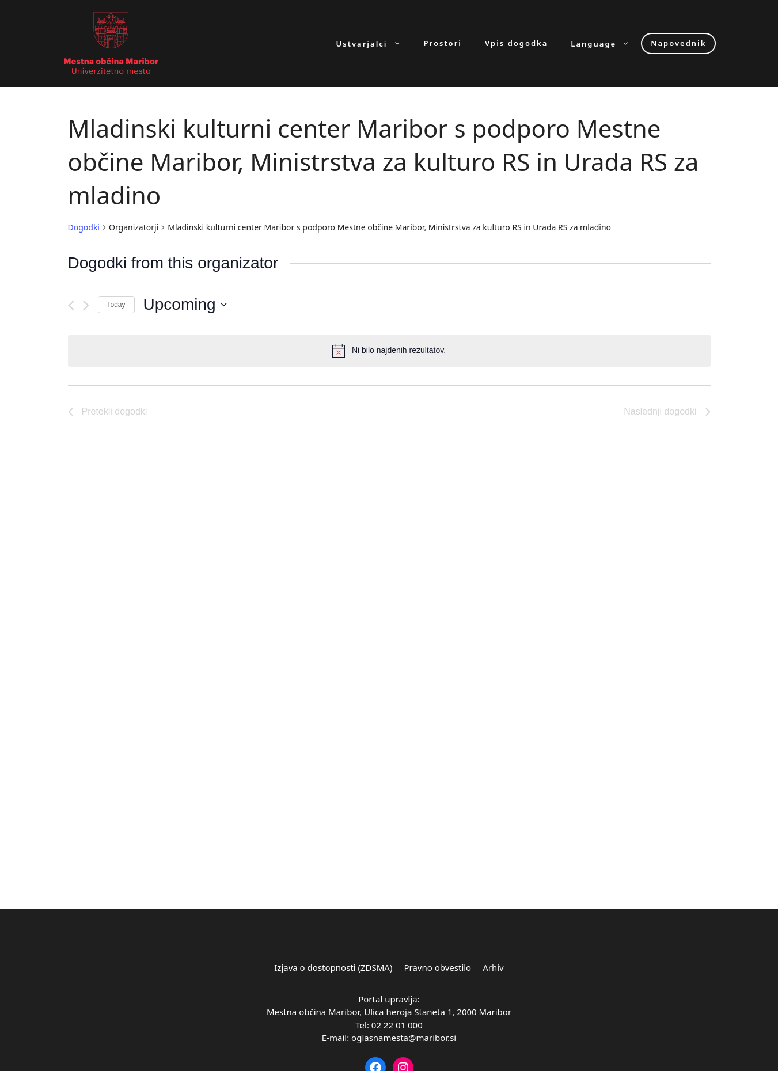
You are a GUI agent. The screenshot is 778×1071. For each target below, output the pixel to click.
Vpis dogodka (516, 43)
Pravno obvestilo (437, 967)
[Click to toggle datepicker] (185, 304)
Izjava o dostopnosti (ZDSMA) (333, 967)
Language (606, 43)
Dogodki (84, 227)
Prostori (443, 43)
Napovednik (678, 43)
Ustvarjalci (374, 43)
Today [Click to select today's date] (116, 305)
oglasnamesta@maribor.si (403, 1037)
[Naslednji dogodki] (86, 305)
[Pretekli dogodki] (71, 305)
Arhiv (493, 967)
